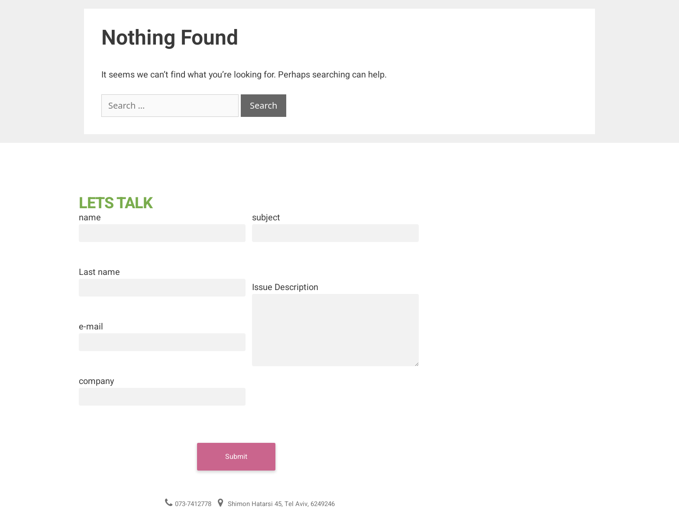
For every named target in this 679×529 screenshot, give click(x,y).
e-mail (91, 326)
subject (266, 217)
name (90, 217)
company (96, 381)
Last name (99, 272)
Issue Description (285, 287)
